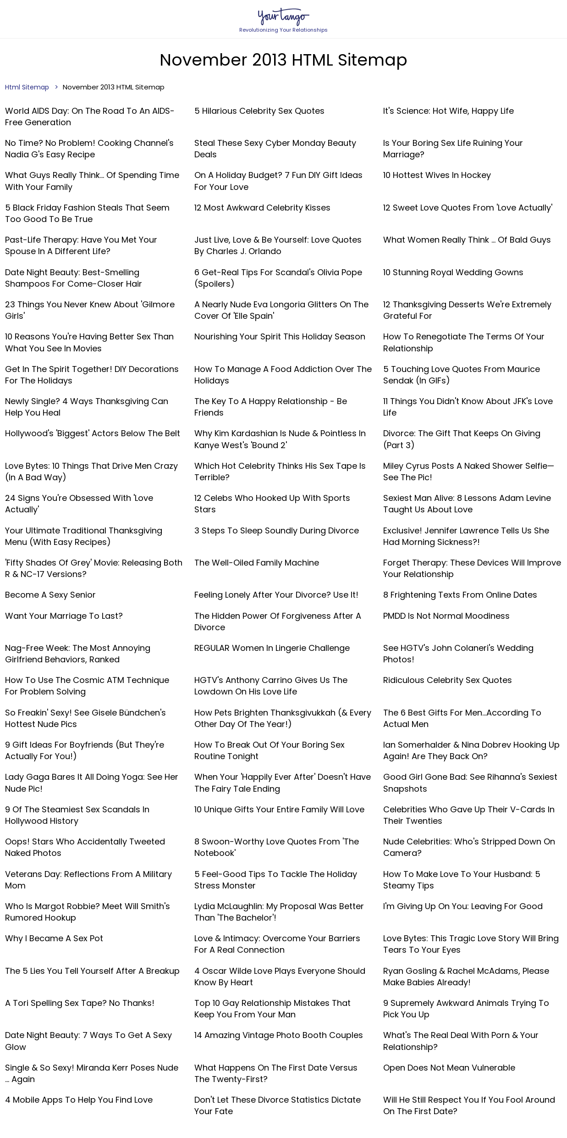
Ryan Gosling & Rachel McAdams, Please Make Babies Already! (466, 976)
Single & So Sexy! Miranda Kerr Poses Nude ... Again (91, 1073)
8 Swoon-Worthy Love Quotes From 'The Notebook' (276, 847)
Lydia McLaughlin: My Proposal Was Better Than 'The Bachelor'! (279, 911)
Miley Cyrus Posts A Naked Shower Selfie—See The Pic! (468, 471)
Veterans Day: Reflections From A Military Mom (88, 879)
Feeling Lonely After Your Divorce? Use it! (276, 594)
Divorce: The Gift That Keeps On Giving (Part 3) (461, 438)
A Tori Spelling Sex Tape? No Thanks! (79, 1003)
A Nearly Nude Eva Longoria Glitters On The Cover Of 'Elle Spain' (281, 310)
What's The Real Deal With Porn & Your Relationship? (461, 1040)
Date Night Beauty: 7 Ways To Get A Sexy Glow (88, 1040)
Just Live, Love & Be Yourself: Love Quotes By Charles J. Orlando (278, 245)
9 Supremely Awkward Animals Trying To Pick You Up (466, 1008)
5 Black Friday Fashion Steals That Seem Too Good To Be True (87, 213)
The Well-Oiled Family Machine (256, 562)
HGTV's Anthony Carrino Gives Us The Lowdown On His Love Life (270, 685)
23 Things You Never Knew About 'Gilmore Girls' (90, 310)
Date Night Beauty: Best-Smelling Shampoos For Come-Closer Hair (73, 277)
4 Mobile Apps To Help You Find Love (79, 1099)
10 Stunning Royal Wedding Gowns (453, 272)
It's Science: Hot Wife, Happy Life (448, 111)
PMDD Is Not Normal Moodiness (446, 616)
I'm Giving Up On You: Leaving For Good (463, 906)
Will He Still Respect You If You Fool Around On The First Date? (469, 1105)
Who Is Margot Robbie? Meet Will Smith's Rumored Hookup (87, 911)
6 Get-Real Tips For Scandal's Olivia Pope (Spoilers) (278, 277)
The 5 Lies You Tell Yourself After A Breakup (92, 971)
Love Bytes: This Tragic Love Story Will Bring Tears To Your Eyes (471, 944)
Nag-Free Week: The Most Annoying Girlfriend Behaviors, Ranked (77, 653)
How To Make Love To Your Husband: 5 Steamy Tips (461, 879)
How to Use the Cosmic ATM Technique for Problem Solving (87, 685)
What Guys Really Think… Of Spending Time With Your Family (92, 180)
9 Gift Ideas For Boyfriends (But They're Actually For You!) (84, 750)
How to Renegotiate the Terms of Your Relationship (464, 342)
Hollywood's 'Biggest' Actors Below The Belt (92, 433)
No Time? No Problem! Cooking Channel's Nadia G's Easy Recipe (89, 148)
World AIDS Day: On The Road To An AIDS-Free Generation (90, 116)
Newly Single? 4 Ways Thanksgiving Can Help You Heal (86, 406)
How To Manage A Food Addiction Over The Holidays (283, 374)
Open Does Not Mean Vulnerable (449, 1067)
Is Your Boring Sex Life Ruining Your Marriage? (453, 148)
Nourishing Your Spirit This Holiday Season (279, 336)
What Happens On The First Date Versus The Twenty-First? (276, 1073)
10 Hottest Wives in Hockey (437, 175)
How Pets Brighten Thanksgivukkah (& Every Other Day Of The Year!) (282, 718)
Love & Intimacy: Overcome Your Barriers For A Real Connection (277, 944)
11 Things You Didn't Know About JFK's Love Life (468, 406)
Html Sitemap (27, 87)
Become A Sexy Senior (50, 594)
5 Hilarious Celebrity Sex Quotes (259, 111)
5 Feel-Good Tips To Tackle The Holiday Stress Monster (275, 879)
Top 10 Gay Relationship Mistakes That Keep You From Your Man (272, 1008)
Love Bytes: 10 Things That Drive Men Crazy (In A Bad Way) (91, 471)
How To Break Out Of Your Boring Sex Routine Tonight (269, 750)
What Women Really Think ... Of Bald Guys (467, 239)
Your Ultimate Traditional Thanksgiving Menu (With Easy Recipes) (83, 536)
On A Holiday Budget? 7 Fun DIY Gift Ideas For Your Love (278, 180)
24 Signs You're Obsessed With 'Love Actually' (79, 503)
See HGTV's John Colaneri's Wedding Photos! (458, 653)
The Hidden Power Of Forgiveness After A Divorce (277, 621)
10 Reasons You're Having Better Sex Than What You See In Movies (89, 342)
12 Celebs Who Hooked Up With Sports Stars (272, 503)
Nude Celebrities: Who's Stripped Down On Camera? (469, 847)
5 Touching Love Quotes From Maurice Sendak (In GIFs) (461, 374)
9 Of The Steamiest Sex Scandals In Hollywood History (77, 815)
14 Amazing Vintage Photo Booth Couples (278, 1035)
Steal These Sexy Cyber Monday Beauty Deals (275, 148)
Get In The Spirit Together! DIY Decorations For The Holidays (92, 374)
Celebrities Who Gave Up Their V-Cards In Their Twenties (469, 815)
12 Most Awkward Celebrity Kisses (262, 207)
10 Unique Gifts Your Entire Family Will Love (279, 809)
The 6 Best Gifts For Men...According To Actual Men (462, 718)
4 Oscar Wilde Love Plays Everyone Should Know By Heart (279, 976)
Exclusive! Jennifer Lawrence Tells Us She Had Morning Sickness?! (466, 536)
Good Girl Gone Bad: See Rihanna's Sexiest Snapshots (470, 782)
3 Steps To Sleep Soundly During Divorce (276, 530)
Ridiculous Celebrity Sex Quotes (447, 680)
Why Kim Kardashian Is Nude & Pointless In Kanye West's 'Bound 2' (280, 438)
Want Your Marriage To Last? (64, 616)
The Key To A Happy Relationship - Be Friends (270, 406)
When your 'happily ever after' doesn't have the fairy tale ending (282, 782)
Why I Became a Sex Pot (54, 938)
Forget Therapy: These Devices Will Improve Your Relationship (472, 568)
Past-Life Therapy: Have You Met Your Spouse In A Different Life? (81, 245)
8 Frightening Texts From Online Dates (460, 594)
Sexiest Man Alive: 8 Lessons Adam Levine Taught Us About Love (467, 503)
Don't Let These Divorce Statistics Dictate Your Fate (277, 1105)
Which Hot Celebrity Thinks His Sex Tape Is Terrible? (280, 471)
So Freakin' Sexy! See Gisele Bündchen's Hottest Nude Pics (85, 718)
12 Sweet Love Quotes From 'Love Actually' (467, 207)
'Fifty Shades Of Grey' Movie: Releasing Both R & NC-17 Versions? (93, 568)
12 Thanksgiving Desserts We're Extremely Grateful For (467, 310)
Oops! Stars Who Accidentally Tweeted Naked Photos (85, 847)
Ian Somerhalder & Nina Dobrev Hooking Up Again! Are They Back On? (471, 750)
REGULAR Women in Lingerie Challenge (272, 648)
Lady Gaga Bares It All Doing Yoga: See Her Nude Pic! (91, 782)
